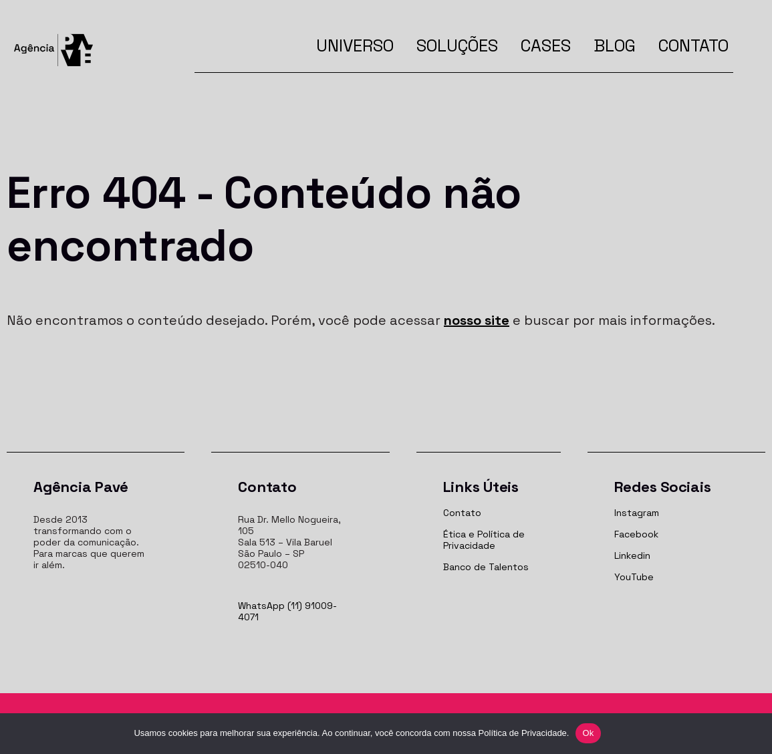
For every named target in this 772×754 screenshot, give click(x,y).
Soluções (457, 45)
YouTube (634, 577)
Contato (693, 45)
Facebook (636, 534)
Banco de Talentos (486, 567)
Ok (588, 733)
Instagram (636, 513)
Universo (355, 45)
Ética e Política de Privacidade (484, 539)
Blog (615, 45)
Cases (546, 45)
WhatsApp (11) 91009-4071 (287, 611)
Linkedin (632, 555)
